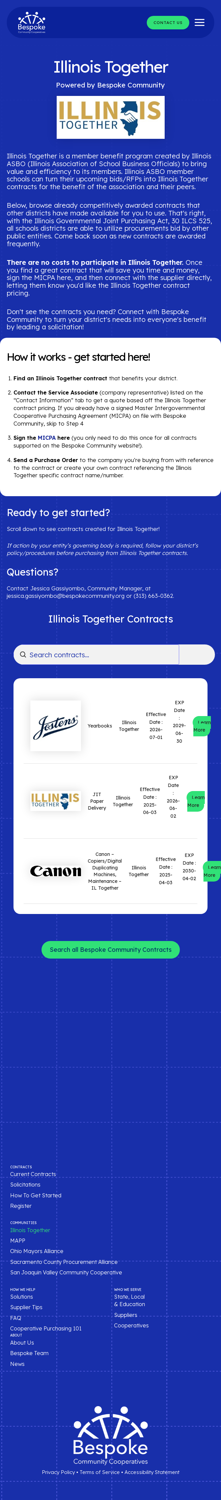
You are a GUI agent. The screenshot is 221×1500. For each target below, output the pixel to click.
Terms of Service (100, 1472)
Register (21, 1205)
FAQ (15, 1318)
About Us (22, 1342)
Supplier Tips (26, 1307)
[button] (168, 22)
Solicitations (25, 1184)
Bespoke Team (29, 1353)
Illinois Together (30, 1230)
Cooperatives (131, 1325)
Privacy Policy (58, 1472)
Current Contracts (33, 1174)
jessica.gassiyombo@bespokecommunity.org (66, 595)
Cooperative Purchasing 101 (46, 1328)
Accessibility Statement (152, 1472)
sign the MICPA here (39, 277)
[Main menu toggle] (199, 22)
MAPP (17, 1240)
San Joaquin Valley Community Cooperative (66, 1272)
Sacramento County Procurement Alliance (64, 1262)
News (17, 1364)
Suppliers (125, 1315)
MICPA (47, 437)
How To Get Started (35, 1195)
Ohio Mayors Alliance (36, 1251)
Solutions (21, 1296)
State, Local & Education (129, 1300)
